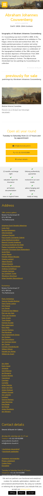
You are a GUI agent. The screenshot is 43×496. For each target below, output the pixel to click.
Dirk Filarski (6, 306)
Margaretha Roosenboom (11, 266)
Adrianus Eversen (8, 235)
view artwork (6, 112)
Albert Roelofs (7, 261)
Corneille (5, 383)
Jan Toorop (6, 344)
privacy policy (25, 489)
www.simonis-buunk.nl (10, 441)
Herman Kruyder (8, 323)
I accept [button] (31, 493)
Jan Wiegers (6, 411)
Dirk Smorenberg (8, 339)
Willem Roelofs (7, 264)
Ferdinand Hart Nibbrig (10, 311)
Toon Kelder (6, 320)
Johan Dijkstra (7, 385)
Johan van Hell (7, 388)
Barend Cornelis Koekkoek (11, 242)
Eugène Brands (7, 376)
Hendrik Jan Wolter (9, 351)
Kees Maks (6, 327)
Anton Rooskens (8, 409)
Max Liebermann (8, 325)
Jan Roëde (5, 407)
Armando (5, 368)
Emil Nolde (6, 404)
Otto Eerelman (7, 233)
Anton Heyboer (7, 390)
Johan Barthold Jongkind (10, 240)
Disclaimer (5, 466)
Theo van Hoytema (9, 315)
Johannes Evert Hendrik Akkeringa (14, 225)
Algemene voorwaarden (10, 458)
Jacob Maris (6, 252)
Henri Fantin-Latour (9, 303)
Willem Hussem (7, 392)
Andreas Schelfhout (9, 269)
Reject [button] (21, 493)
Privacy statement (8, 461)
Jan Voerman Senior (9, 342)
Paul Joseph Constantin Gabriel (13, 237)
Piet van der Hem (8, 313)
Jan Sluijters (6, 337)
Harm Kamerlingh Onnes (10, 335)
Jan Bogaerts (6, 373)
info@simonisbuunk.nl (21, 146)
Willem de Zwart (8, 354)
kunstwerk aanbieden (10, 451)
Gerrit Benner (7, 371)
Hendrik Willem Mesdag (10, 257)
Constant (5, 380)
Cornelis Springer (8, 271)
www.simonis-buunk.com (11, 475)
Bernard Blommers (8, 230)
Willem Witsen (7, 349)
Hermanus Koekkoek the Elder (13, 245)
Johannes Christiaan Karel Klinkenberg (16, 249)
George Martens (8, 330)
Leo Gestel (6, 308)
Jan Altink (5, 364)
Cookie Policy (6, 463)
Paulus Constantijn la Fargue (12, 247)
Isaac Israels (6, 318)
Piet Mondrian (7, 332)
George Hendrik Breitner (10, 301)
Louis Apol (5, 228)
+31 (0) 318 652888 (21, 153)
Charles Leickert (8, 259)
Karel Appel (6, 366)
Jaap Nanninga (7, 402)
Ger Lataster (6, 395)
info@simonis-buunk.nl (10, 443)
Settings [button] (12, 493)
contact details (21, 159)
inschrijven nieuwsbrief (10, 449)
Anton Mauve (6, 254)
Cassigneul (6, 378)
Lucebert (5, 397)
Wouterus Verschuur (9, 276)
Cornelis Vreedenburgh (10, 347)
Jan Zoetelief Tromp (9, 273)
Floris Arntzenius (8, 299)
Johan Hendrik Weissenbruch (12, 278)
